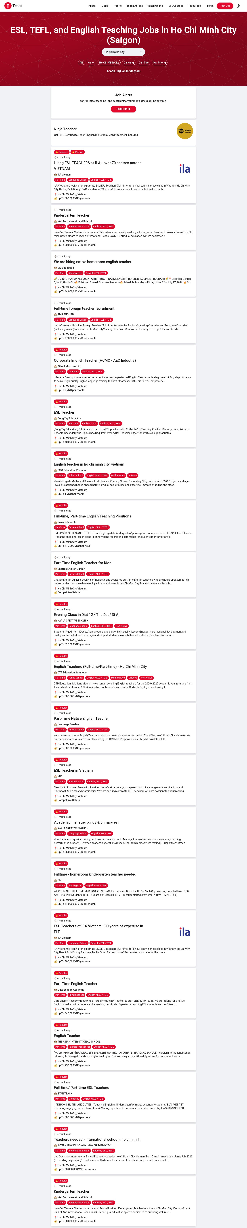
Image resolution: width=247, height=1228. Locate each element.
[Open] (141, 51)
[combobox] (120, 51)
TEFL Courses (175, 6)
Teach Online (155, 6)
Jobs (105, 6)
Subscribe (123, 109)
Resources (194, 6)
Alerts (118, 6)
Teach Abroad (135, 6)
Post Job (225, 6)
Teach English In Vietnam (123, 71)
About (92, 6)
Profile (209, 6)
